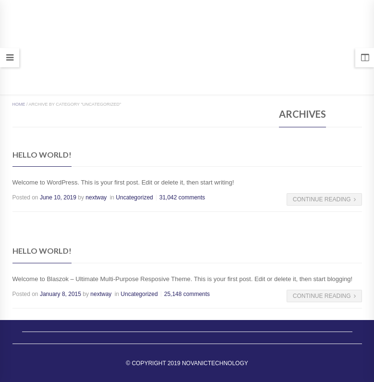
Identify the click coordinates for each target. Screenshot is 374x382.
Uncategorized (134, 197)
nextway (96, 197)
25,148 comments (187, 294)
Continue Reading (324, 199)
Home (18, 104)
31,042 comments (182, 197)
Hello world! (42, 154)
